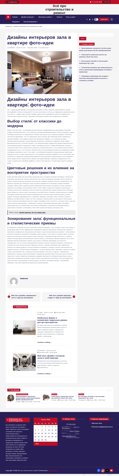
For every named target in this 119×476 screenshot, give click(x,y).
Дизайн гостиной (21, 50)
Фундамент (16, 24)
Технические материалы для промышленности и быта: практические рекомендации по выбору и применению (96, 72)
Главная (15, 19)
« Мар (37, 446)
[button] (108, 392)
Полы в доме (70, 19)
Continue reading (44, 344)
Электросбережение (30, 24)
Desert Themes (53, 472)
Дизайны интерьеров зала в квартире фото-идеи (28, 28)
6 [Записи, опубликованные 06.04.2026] (35, 432)
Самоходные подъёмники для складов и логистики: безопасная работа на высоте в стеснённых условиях (93, 80)
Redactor (11, 50)
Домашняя (9, 28)
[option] (24, 400)
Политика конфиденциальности (102, 429)
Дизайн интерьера (27, 19)
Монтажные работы (45, 19)
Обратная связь (97, 425)
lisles (39, 314)
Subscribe (104, 21)
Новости (59, 19)
